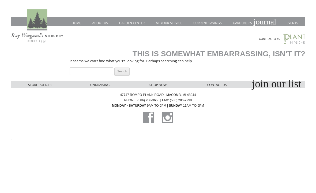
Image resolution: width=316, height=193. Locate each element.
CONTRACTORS (269, 39)
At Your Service (169, 23)
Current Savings (207, 23)
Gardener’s (254, 22)
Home (76, 23)
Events (292, 23)
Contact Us (217, 85)
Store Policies (40, 85)
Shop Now (158, 85)
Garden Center (132, 23)
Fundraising (99, 85)
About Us (100, 23)
